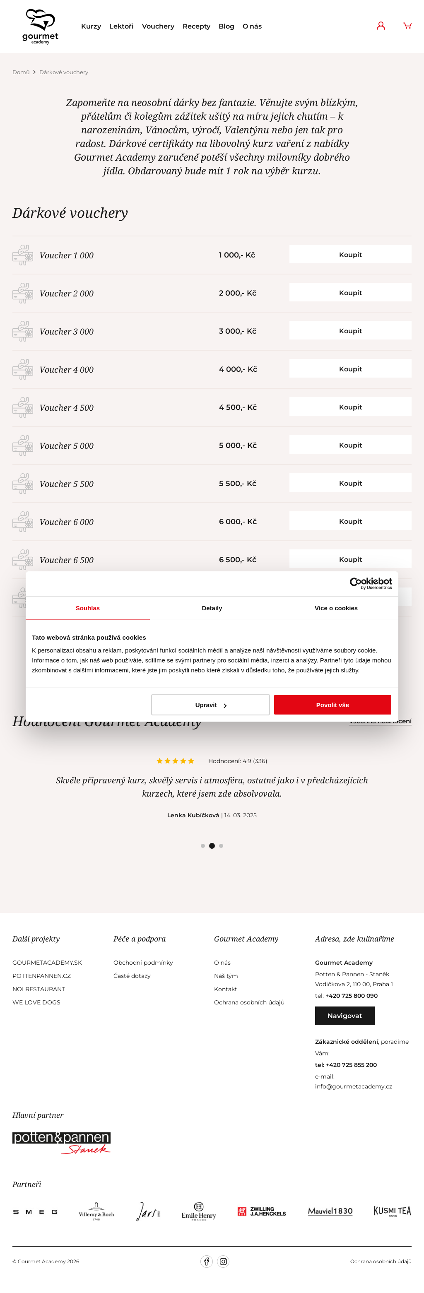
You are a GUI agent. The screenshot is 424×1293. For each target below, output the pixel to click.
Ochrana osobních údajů (249, 1002)
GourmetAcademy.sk (47, 962)
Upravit (211, 704)
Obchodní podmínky (143, 962)
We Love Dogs (36, 1002)
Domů (21, 72)
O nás (252, 26)
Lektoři (121, 26)
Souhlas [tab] (88, 607)
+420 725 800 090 (351, 995)
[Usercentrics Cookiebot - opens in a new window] (356, 583)
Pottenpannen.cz (41, 976)
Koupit (350, 255)
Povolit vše (332, 704)
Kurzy (91, 26)
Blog (226, 26)
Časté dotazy (132, 976)
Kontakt (225, 989)
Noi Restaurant (38, 989)
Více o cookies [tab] (336, 607)
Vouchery (158, 26)
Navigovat (345, 1016)
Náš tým (226, 976)
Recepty (196, 26)
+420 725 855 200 (351, 1065)
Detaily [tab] (212, 607)
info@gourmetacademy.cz (353, 1086)
